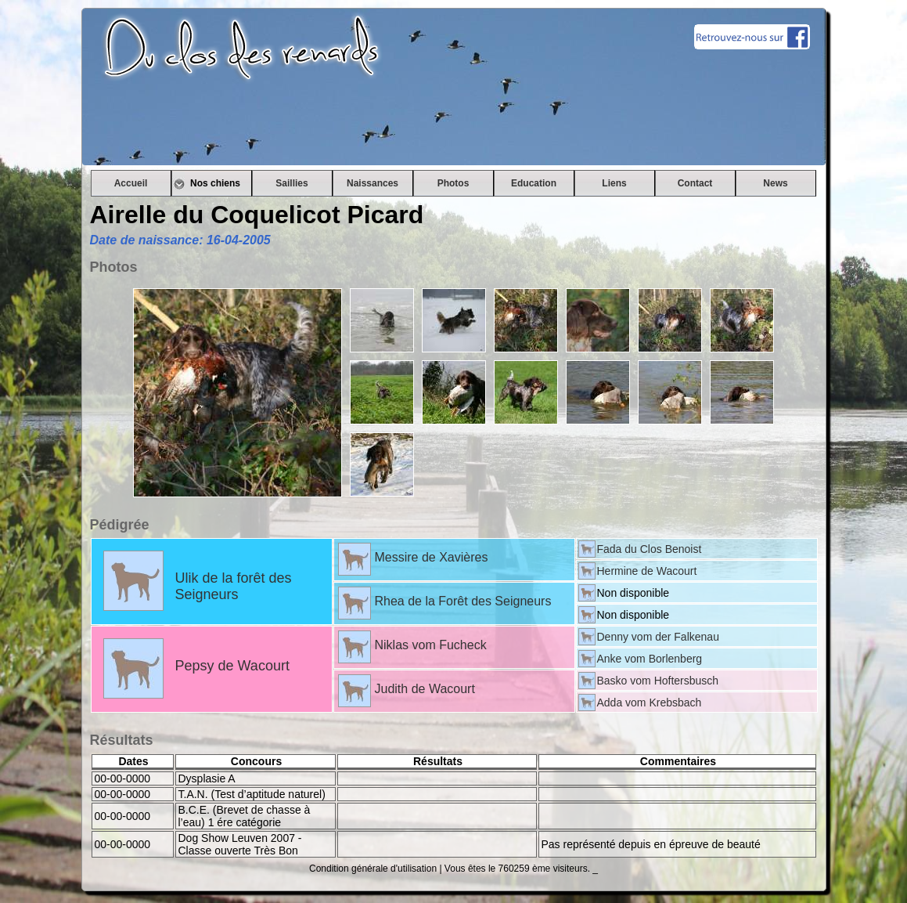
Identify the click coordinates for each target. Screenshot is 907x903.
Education (533, 183)
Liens (614, 183)
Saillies (291, 183)
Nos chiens (211, 183)
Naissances (372, 183)
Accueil (131, 183)
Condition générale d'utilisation (373, 868)
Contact (695, 183)
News (775, 183)
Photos (453, 183)
